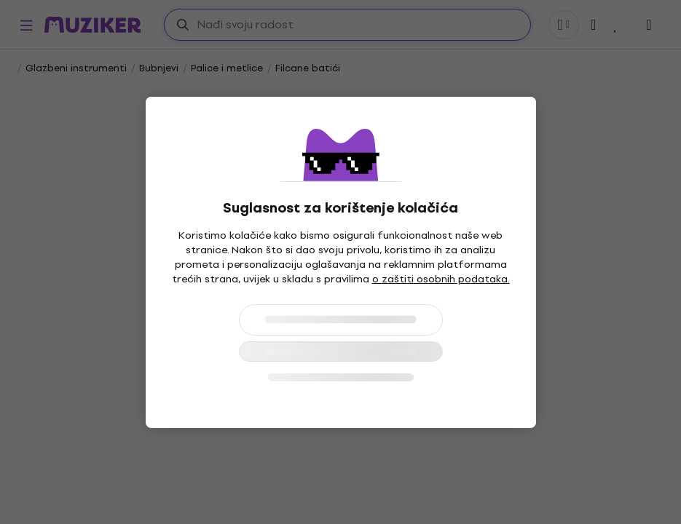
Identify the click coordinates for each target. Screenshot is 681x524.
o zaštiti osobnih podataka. (441, 279)
